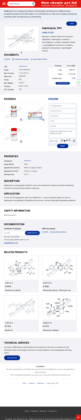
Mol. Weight (8, 83)
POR (73, 78)
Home (24, 383)
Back (72, 23)
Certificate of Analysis (21, 59)
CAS (5, 67)
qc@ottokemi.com (11, 243)
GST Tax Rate (9, 89)
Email (52, 121)
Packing (7, 86)
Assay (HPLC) (9, 164)
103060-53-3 (23, 66)
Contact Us (53, 411)
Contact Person (55, 111)
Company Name (55, 106)
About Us (43, 411)
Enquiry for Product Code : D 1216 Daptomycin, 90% (62, 133)
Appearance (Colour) (11, 168)
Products (31, 384)
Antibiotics (27, 160)
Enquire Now (12, 358)
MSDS (7, 59)
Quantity (53, 126)
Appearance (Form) (11, 171)
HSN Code (7, 76)
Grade (6, 70)
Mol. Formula (9, 73)
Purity (6, 80)
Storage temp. (9, 174)
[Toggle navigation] (4, 3)
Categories (8, 161)
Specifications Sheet (40, 59)
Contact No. (54, 116)
